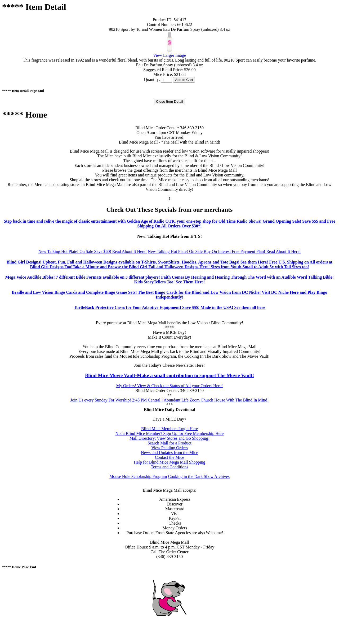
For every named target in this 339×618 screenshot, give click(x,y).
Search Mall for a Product (169, 443)
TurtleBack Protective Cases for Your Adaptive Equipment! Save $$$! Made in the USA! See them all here (169, 307)
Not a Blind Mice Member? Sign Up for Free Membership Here (169, 433)
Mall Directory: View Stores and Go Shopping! (170, 438)
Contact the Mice (169, 457)
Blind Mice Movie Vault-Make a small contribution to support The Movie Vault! (169, 375)
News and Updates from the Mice (169, 452)
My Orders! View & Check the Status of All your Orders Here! (169, 385)
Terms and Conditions (169, 467)
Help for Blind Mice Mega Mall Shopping (169, 462)
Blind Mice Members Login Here (169, 428)
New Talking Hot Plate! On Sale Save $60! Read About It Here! (92, 251)
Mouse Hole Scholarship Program (138, 476)
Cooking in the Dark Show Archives (198, 476)
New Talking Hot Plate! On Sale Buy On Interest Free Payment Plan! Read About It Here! (224, 251)
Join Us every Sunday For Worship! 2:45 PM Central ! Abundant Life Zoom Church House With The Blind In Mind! (169, 400)
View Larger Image (169, 55)
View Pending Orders (169, 448)
